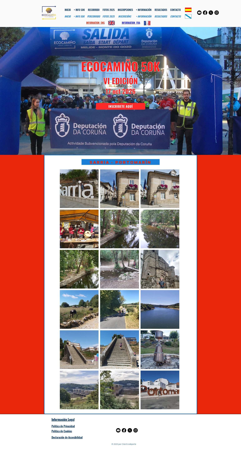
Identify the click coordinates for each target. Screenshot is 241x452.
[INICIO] (67, 16)
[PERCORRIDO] (93, 16)
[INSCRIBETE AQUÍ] (120, 106)
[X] (211, 12)
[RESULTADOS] (161, 16)
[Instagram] (216, 12)
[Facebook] (205, 12)
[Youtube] (199, 12)
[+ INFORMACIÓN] (144, 16)
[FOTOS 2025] (108, 16)
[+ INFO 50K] (79, 16)
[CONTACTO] (175, 16)
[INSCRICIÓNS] (124, 16)
